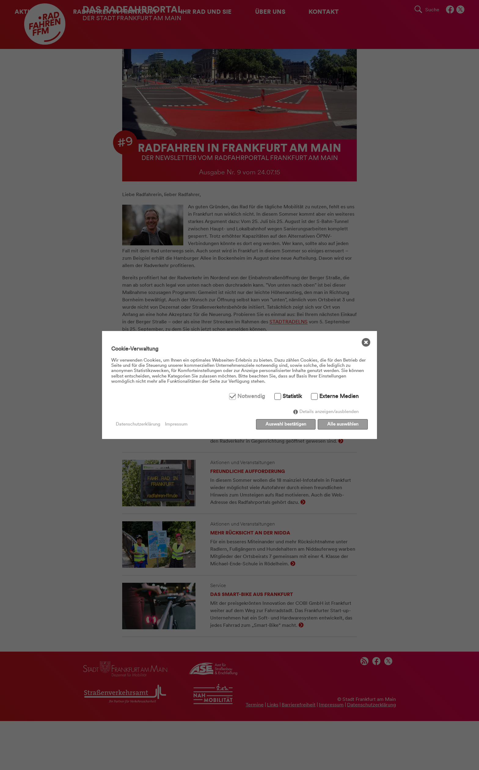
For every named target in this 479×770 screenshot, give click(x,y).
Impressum (176, 424)
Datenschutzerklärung (138, 424)
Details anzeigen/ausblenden (329, 412)
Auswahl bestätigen (285, 424)
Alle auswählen (342, 424)
